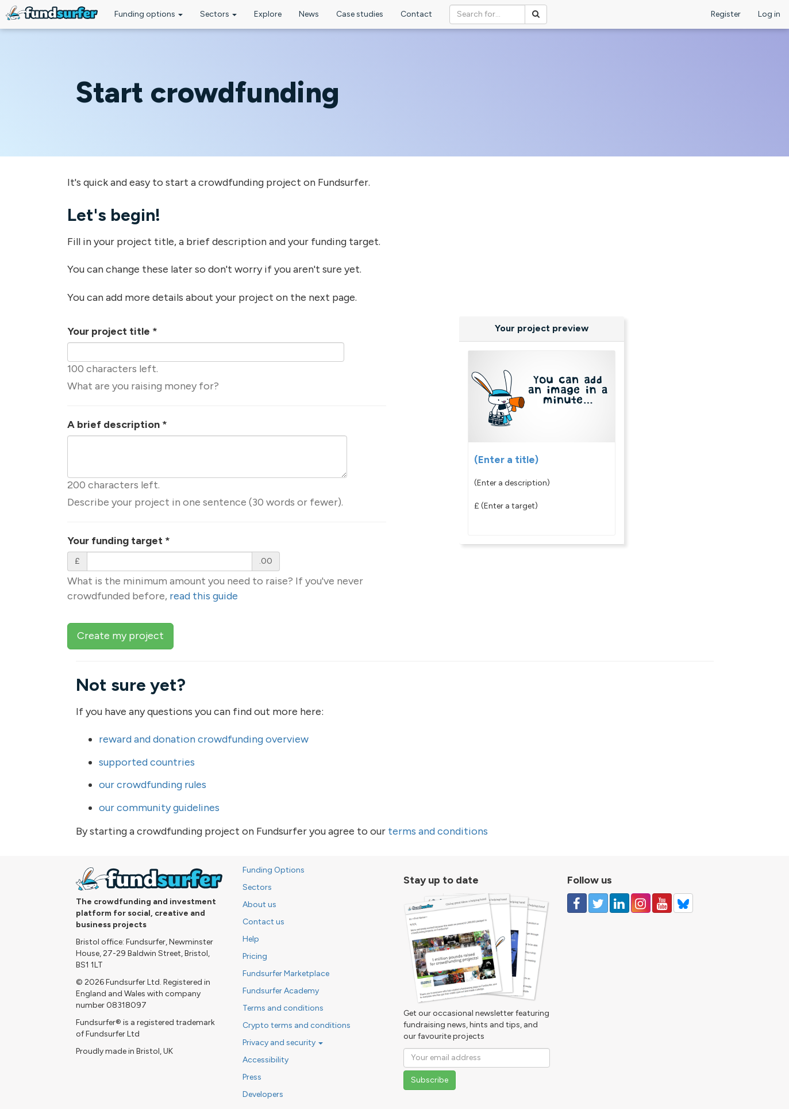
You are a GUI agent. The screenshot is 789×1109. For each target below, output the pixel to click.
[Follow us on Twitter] (598, 903)
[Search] (536, 14)
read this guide (204, 596)
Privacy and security (283, 1042)
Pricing (255, 956)
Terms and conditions (283, 1008)
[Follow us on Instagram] (641, 903)
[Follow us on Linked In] (619, 903)
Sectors (218, 14)
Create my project (120, 635)
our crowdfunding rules (152, 784)
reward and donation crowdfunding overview (204, 739)
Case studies (359, 14)
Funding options (148, 14)
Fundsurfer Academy (281, 991)
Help (251, 939)
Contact (416, 14)
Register (726, 14)
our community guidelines (159, 807)
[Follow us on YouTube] (662, 903)
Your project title (112, 331)
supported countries (147, 762)
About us (259, 904)
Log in (769, 14)
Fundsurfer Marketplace (286, 973)
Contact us (263, 922)
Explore (268, 14)
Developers (263, 1094)
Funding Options (274, 870)
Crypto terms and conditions (297, 1025)
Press (252, 1077)
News (309, 14)
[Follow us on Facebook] (577, 903)
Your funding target (118, 540)
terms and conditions (438, 831)
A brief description (117, 424)
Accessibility (265, 1060)
